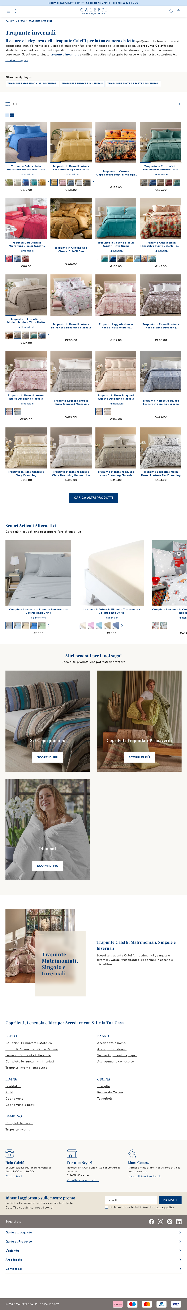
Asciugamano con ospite (115, 1061)
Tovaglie (103, 1086)
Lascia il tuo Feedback (144, 1176)
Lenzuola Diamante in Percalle (28, 1055)
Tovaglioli (104, 1098)
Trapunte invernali (18, 1129)
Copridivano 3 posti (20, 1104)
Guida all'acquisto (18, 1232)
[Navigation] (8, 11)
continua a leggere (16, 60)
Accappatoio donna (112, 1049)
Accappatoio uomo (111, 1043)
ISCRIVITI (170, 1200)
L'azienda (12, 1250)
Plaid (9, 1092)
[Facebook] (151, 1221)
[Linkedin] (179, 1221)
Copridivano (14, 1098)
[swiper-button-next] (49, 182)
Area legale (13, 1259)
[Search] (16, 11)
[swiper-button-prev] (97, 258)
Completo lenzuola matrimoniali (29, 1061)
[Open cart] (178, 11)
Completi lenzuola (19, 1123)
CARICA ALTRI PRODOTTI (93, 497)
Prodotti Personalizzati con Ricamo (31, 1049)
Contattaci (13, 1176)
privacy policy (165, 1207)
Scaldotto (13, 1086)
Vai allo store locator (83, 1180)
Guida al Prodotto (18, 1241)
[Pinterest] (169, 1221)
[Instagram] (160, 1221)
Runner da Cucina (110, 1092)
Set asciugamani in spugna (117, 1055)
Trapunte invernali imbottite (26, 1067)
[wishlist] (171, 11)
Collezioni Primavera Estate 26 (28, 1043)
